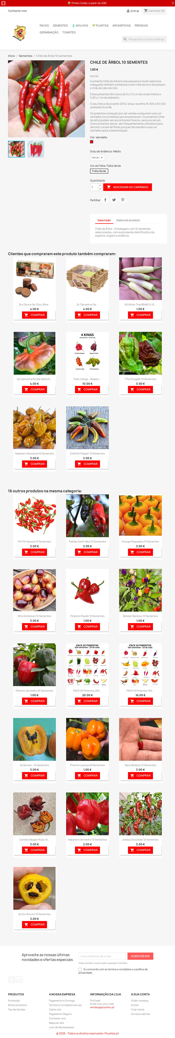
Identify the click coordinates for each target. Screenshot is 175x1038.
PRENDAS (141, 25)
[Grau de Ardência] (97, 157)
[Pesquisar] (144, 39)
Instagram (19, 979)
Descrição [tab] (104, 220)
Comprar (34, 315)
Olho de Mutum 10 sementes (34, 616)
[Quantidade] (94, 187)
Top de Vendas (16, 1009)
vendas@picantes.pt (102, 1007)
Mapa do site (56, 1022)
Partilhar (105, 199)
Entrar (135, 1005)
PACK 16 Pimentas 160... (140, 690)
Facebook (11, 979)
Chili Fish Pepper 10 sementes (87, 453)
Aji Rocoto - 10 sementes (34, 765)
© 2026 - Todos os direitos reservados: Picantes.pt (87, 1033)
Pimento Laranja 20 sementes (87, 765)
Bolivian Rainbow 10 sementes (140, 616)
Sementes (60, 25)
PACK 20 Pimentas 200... (87, 690)
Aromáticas (121, 25)
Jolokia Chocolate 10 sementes (140, 839)
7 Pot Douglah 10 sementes (140, 379)
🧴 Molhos (80, 25)
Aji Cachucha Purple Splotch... (34, 379)
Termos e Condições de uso (65, 1005)
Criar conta (137, 1009)
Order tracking (139, 1000)
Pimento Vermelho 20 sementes (34, 690)
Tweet (114, 199)
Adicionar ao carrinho (127, 187)
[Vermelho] (92, 142)
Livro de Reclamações (61, 1027)
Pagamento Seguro (60, 1014)
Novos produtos (17, 1005)
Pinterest (122, 199)
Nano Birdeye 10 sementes (140, 765)
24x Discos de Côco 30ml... (34, 304)
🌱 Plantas (100, 25)
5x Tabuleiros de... (87, 304)
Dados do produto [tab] (128, 220)
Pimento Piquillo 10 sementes (87, 616)
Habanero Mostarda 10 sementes (34, 453)
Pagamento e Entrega (62, 1000)
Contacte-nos (17, 11)
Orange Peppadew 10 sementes (140, 541)
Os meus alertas (140, 1014)
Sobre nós (55, 1009)
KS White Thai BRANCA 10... (140, 304)
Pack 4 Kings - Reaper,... (87, 379)
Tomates (69, 32)
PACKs (44, 25)
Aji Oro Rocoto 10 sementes (34, 914)
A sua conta (140, 994)
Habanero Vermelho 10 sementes (87, 839)
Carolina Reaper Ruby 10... (34, 839)
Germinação (49, 32)
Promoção (14, 1000)
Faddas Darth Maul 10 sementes (87, 541)
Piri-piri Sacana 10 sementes (34, 541)
